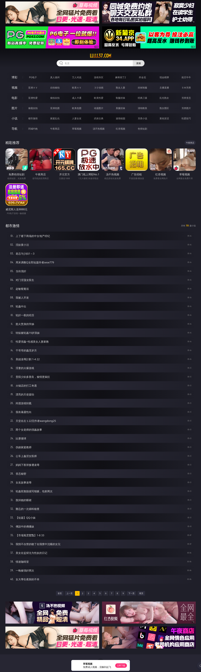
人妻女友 (76, 118)
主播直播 (164, 87)
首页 (60, 593)
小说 (14, 118)
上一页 (69, 593)
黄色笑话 (164, 118)
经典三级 (142, 97)
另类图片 (186, 108)
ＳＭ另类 (186, 87)
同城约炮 (33, 128)
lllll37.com (100, 56)
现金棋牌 (164, 77)
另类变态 (186, 97)
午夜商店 (55, 128)
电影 (14, 98)
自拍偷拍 (55, 87)
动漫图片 (98, 108)
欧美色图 (76, 108)
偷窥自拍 (33, 108)
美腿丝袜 (120, 108)
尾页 (141, 593)
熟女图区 (164, 108)
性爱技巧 (186, 118)
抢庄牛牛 (186, 77)
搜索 (138, 63)
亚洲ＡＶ (33, 87)
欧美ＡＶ (76, 87)
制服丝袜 (120, 97)
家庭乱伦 (55, 118)
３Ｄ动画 (98, 87)
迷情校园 (120, 118)
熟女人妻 (120, 87)
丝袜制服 (142, 87)
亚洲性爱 (33, 97)
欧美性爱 (98, 97)
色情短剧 (142, 128)
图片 (14, 108)
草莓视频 (76, 128)
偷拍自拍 (55, 97)
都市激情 (33, 118)
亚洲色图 (55, 108)
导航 (14, 129)
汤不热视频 (99, 128)
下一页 (131, 593)
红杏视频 (120, 128)
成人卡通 (76, 97)
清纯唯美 (142, 108)
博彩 (14, 77)
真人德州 (55, 77)
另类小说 (142, 118)
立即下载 (121, 665)
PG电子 (33, 77)
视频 (14, 88)
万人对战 (76, 77)
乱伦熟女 (164, 97)
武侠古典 (98, 118)
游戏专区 (98, 77)
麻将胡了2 (120, 77)
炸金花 (142, 77)
